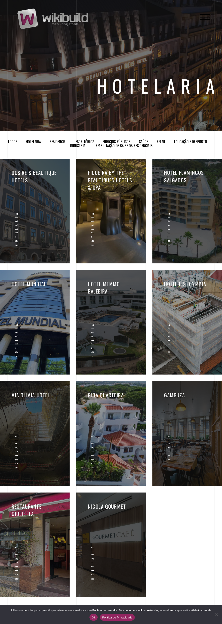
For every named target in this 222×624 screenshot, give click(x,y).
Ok (93, 617)
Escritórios (85, 141)
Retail (160, 141)
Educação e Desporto (190, 141)
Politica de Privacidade (117, 617)
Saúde (143, 141)
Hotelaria (33, 141)
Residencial (58, 141)
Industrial (78, 145)
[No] (216, 614)
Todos (12, 141)
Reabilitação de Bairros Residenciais (124, 145)
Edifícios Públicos (116, 141)
